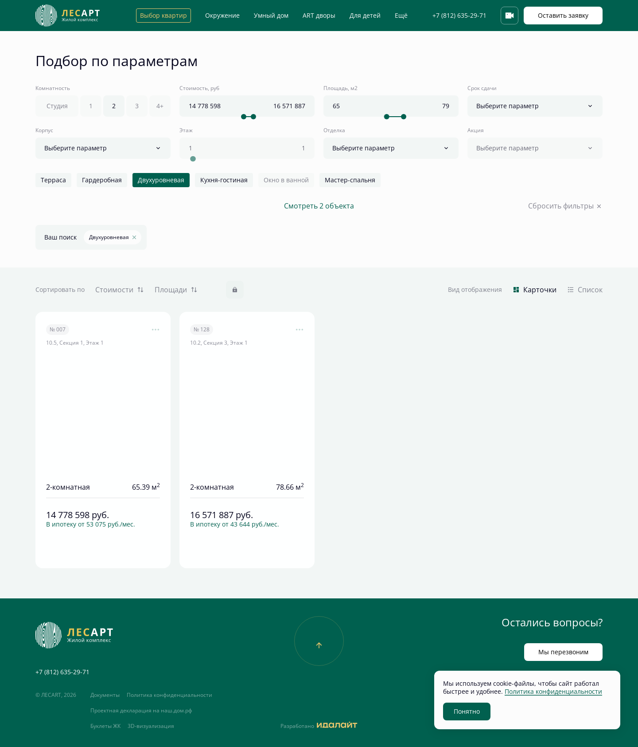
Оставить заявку (563, 15)
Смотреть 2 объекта (319, 206)
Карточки (534, 290)
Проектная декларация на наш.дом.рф (141, 710)
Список (585, 290)
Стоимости (119, 290)
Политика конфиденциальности (169, 695)
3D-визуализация (151, 726)
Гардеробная (102, 180)
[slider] (243, 116)
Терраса (53, 180)
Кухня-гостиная (224, 180)
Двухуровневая (161, 180)
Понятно (467, 711)
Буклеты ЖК (105, 726)
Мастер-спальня (350, 180)
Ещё (401, 16)
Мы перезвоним (563, 652)
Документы (105, 695)
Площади (176, 290)
